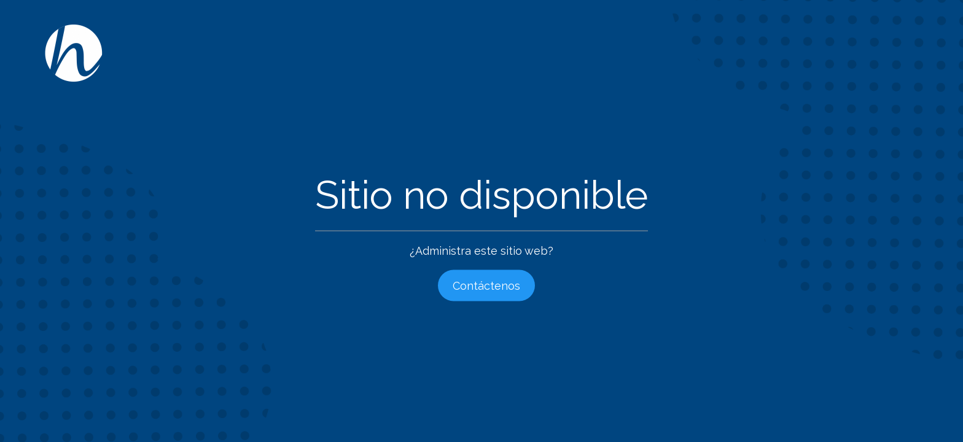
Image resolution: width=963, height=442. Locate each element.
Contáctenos (486, 285)
